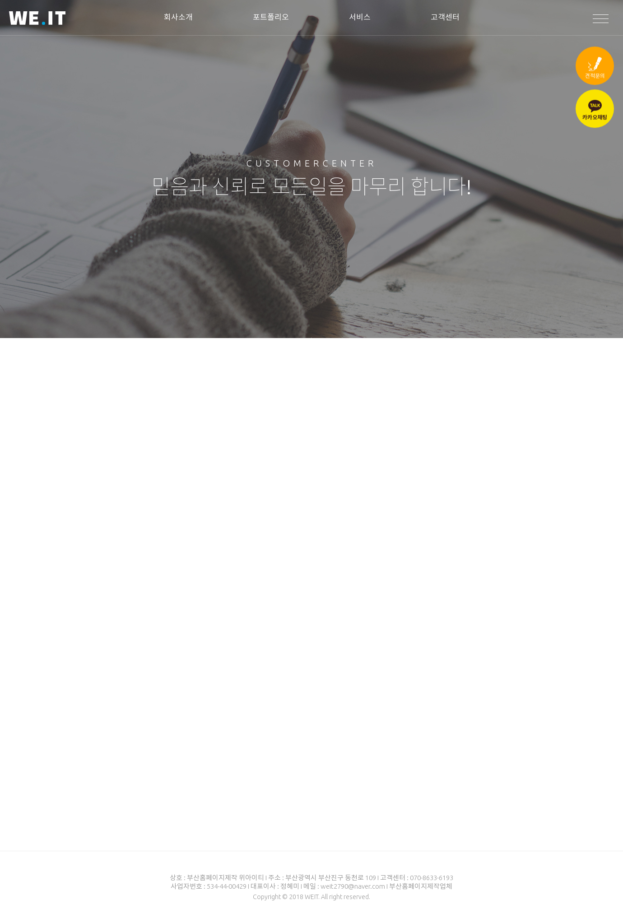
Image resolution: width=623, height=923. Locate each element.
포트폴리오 (271, 17)
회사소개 (178, 17)
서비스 (360, 17)
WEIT (37, 19)
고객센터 (445, 17)
